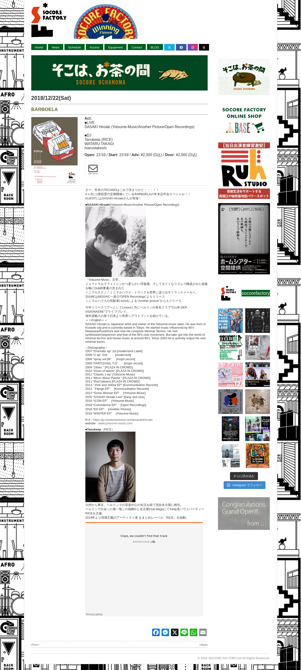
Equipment (115, 47)
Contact (136, 47)
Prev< (36, 644)
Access (94, 47)
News (55, 47)
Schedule (74, 47)
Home (39, 47)
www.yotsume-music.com (115, 423)
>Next (203, 644)
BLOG (155, 47)
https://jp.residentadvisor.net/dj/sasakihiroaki (122, 420)
